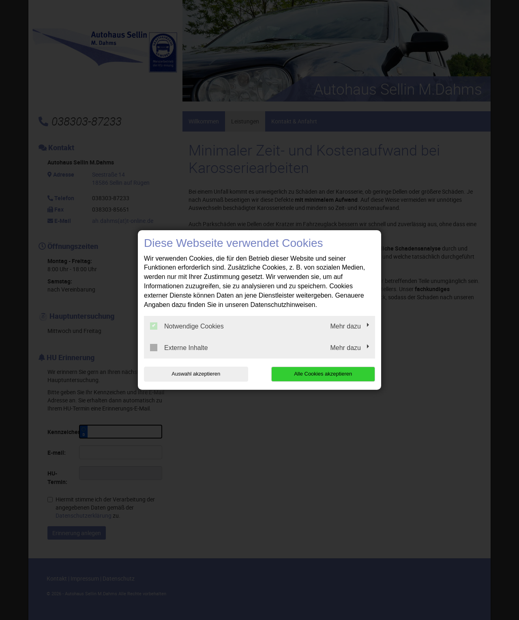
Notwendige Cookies (187, 326)
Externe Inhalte (179, 347)
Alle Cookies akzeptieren (323, 374)
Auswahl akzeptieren (196, 374)
